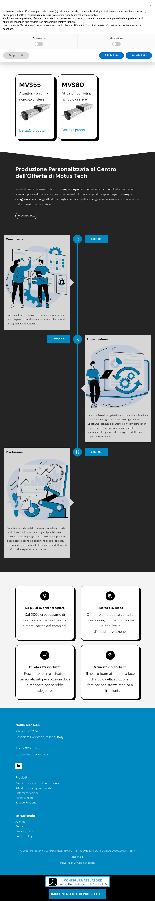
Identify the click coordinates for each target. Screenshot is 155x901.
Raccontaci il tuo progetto (75, 894)
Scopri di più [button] (16, 55)
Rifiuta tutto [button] (112, 55)
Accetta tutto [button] (138, 55)
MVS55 (30, 85)
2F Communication (84, 862)
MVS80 (73, 85)
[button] (150, 6)
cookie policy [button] (91, 15)
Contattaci (28, 215)
